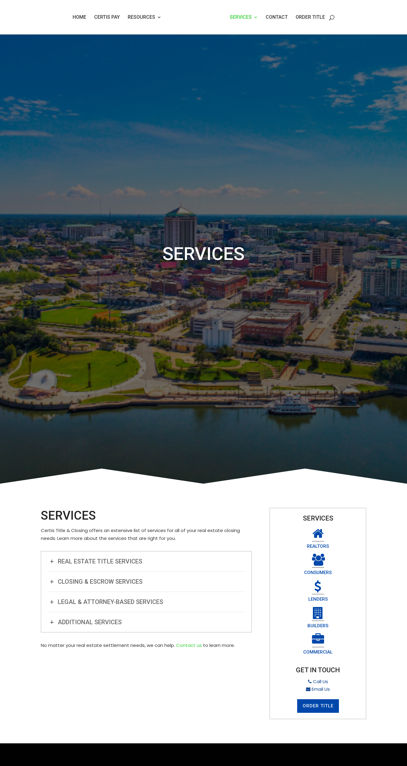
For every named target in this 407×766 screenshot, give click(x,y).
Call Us (318, 631)
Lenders (295, 566)
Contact (277, 17)
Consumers (340, 539)
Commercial (317, 593)
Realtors (295, 539)
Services (241, 17)
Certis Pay (107, 17)
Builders (340, 566)
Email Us (318, 638)
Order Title (310, 17)
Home (79, 17)
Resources (141, 17)
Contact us (189, 645)
